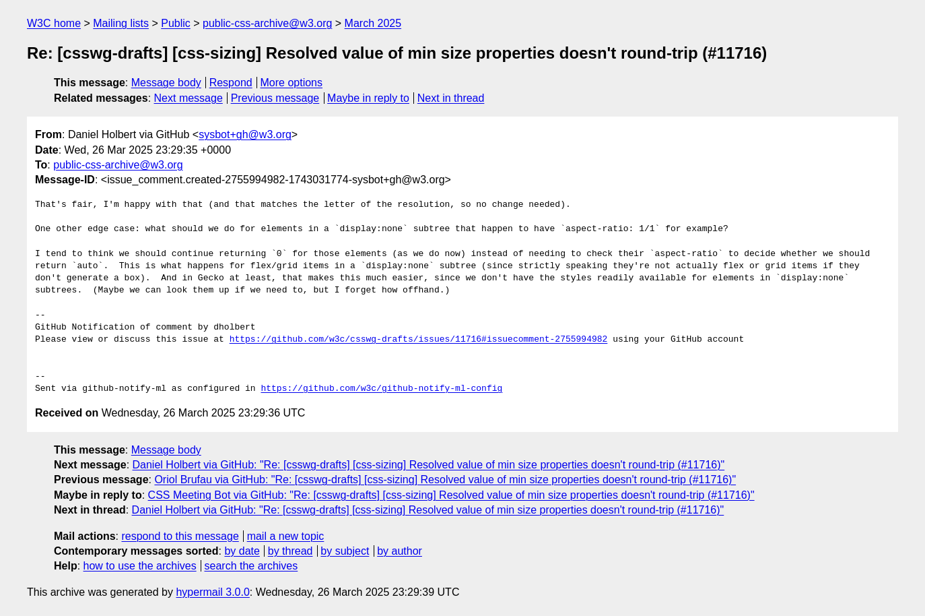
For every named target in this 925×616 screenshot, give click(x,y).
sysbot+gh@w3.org (245, 134)
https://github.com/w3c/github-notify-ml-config (381, 389)
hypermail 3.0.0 (212, 592)
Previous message (275, 98)
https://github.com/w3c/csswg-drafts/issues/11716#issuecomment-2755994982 (419, 340)
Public (176, 23)
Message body (166, 82)
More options (292, 82)
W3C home (54, 23)
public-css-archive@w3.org (267, 23)
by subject (344, 551)
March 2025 (373, 23)
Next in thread (451, 98)
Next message (188, 98)
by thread (290, 551)
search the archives (251, 566)
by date (241, 551)
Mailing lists (121, 23)
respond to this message (179, 536)
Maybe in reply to (368, 98)
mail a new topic (285, 536)
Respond (230, 82)
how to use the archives (140, 566)
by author (399, 551)
